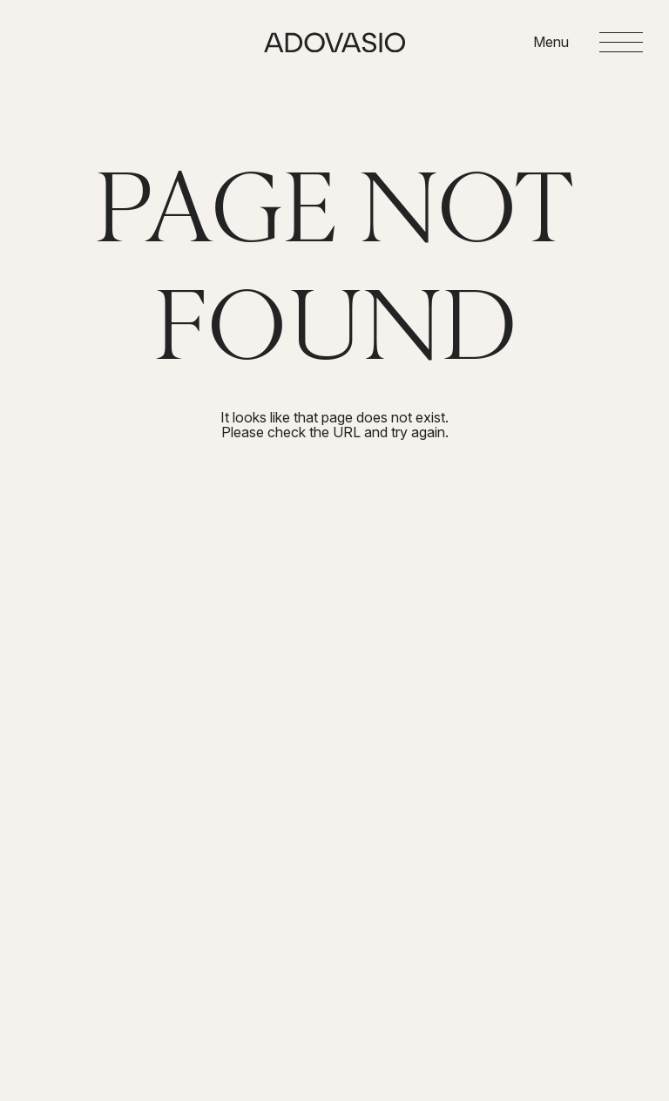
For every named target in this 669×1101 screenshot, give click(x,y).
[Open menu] (588, 43)
